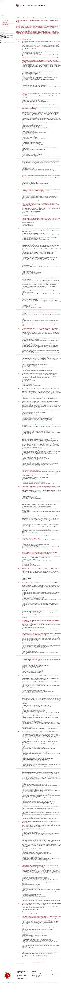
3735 (18, 424)
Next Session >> (42, 962)
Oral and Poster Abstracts (41, 960)
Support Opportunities (38, 982)
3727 (18, 278)
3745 (18, 610)
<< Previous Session (35, 962)
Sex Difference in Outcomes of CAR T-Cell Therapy (31, 538)
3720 (18, 175)
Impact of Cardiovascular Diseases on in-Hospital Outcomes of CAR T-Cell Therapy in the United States (41, 228)
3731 (18, 355)
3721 (18, 189)
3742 (18, 552)
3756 (18, 903)
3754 (18, 839)
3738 (18, 486)
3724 (18, 228)
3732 (18, 373)
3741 (18, 538)
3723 (18, 218)
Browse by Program (5, 20)
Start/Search (3, 15)
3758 (18, 952)
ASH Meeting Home (4, 30)
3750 (18, 695)
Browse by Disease (5, 24)
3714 (18, 41)
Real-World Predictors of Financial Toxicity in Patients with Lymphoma (34, 839)
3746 (18, 620)
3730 (18, 328)
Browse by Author (5, 22)
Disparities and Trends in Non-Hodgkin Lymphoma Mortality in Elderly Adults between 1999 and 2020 (40, 952)
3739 (18, 501)
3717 (18, 93)
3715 (18, 60)
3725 (18, 242)
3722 (18, 203)
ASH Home (2, 1)
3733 (18, 388)
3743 (18, 568)
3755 (18, 865)
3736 (18, 438)
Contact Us (57, 982)
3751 (18, 731)
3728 (18, 298)
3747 (18, 633)
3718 (18, 107)
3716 (18, 84)
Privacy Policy (45, 982)
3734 (18, 401)
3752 (18, 769)
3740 (18, 515)
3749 (18, 675)
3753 (18, 821)
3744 (18, 582)
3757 (18, 916)
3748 (18, 656)
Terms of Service (51, 982)
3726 (18, 264)
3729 (18, 310)
